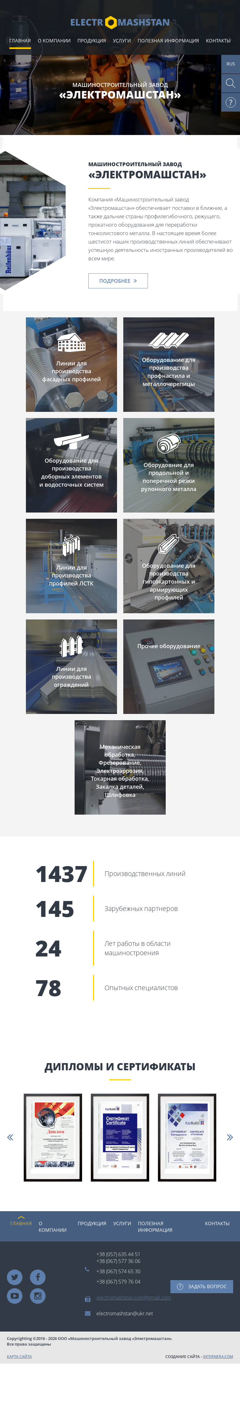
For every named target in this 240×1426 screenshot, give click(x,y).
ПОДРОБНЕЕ (114, 280)
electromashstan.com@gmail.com (133, 1297)
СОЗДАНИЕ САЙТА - (199, 1356)
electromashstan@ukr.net (124, 1313)
